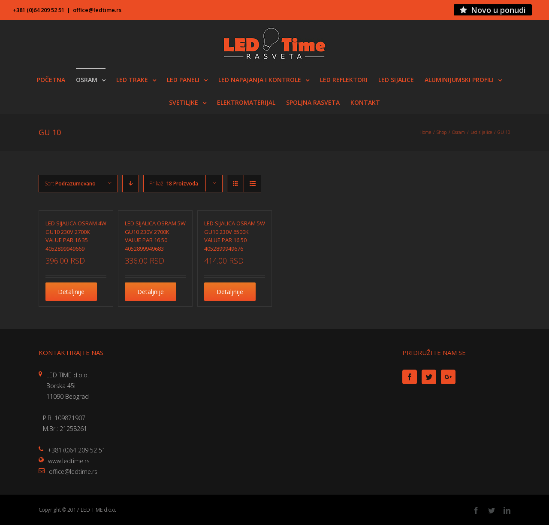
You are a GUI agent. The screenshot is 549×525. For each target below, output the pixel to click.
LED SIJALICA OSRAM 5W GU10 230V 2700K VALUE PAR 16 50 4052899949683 (155, 235)
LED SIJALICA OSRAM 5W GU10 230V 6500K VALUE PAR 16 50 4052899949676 (234, 235)
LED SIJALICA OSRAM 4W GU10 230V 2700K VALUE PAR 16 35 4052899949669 (75, 235)
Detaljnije (71, 292)
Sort (70, 183)
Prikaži (173, 183)
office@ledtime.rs (97, 10)
